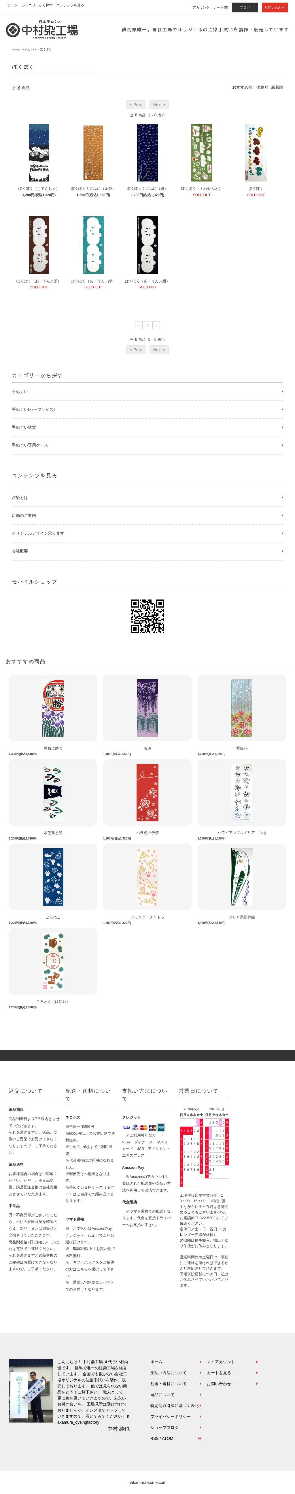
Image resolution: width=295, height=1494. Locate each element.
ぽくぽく (46, 49)
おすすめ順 (242, 87)
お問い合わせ (274, 7)
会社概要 (20, 551)
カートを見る (219, 1372)
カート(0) (220, 7)
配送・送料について (168, 1383)
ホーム (12, 5)
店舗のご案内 (24, 515)
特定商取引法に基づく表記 (174, 1405)
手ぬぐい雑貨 (24, 427)
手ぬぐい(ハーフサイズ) (33, 409)
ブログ (245, 7)
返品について (162, 1394)
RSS (154, 1438)
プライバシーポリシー (170, 1416)
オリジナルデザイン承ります (38, 533)
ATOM (167, 1438)
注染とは (20, 497)
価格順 (262, 87)
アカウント (201, 7)
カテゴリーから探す (37, 5)
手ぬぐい (30, 49)
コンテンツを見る (70, 5)
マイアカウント (221, 1361)
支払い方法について (168, 1372)
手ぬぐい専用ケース (30, 445)
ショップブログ (164, 1427)
